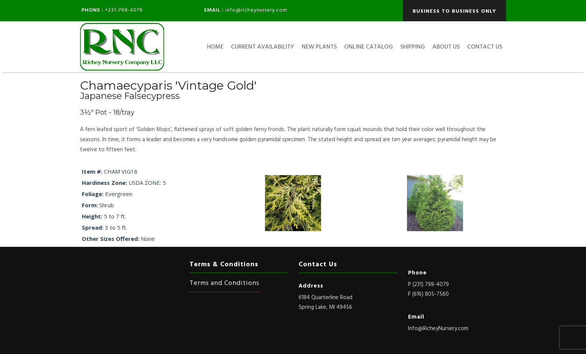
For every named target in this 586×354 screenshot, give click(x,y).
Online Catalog (368, 47)
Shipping (412, 47)
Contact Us (484, 47)
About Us (446, 47)
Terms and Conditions (224, 283)
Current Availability (262, 47)
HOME (215, 47)
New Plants (319, 47)
